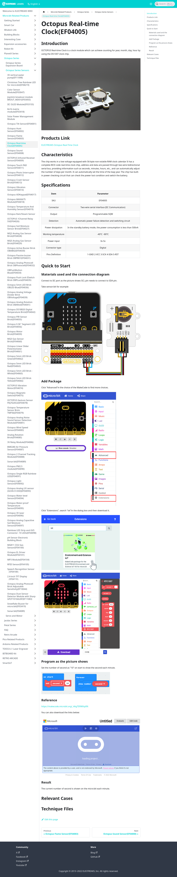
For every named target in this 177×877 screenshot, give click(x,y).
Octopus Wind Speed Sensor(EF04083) (17, 429)
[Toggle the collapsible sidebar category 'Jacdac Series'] (35, 620)
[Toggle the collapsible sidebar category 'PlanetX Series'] (35, 53)
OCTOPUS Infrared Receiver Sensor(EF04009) (21, 159)
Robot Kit (8, 48)
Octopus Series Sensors (17, 70)
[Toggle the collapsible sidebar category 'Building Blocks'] (35, 35)
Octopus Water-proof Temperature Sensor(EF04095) (17, 506)
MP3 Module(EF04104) (18, 559)
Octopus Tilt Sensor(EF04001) (21, 123)
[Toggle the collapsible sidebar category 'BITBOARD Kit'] (35, 653)
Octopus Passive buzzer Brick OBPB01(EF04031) (19, 257)
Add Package (154, 39)
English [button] (32, 3)
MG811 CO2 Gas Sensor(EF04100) (15, 546)
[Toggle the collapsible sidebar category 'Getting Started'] (35, 20)
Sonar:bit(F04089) (16, 611)
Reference (153, 47)
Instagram (22, 861)
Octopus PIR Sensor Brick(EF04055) (17, 318)
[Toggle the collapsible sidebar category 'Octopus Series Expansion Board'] (35, 64)
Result (151, 50)
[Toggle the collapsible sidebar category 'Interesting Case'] (35, 39)
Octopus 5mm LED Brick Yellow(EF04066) (19, 379)
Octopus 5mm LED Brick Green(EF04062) (19, 357)
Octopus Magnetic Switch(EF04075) (16, 394)
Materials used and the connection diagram (158, 33)
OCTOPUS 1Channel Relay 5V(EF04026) (20, 220)
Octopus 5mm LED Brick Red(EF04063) (19, 365)
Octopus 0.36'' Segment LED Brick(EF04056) (21, 325)
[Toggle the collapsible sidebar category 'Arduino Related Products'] (35, 644)
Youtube (21, 865)
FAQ (6, 630)
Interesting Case (12, 39)
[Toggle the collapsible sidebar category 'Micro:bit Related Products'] (35, 16)
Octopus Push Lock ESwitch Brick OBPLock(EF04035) (21, 279)
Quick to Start (152, 28)
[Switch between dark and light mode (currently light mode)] (151, 4)
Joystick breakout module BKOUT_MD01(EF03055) (20, 98)
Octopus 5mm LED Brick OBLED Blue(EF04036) (19, 286)
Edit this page (49, 819)
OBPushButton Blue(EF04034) (14, 271)
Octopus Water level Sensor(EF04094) (17, 497)
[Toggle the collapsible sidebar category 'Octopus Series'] (35, 58)
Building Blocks (11, 34)
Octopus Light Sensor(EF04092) (15, 482)
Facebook (22, 856)
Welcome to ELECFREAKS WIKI (17, 11)
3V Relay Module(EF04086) (20, 442)
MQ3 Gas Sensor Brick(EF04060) (15, 340)
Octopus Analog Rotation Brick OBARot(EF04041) (19, 303)
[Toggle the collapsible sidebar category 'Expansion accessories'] (35, 44)
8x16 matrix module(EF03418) (16, 110)
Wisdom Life (10, 29)
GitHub (95, 856)
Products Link (152, 17)
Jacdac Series (10, 620)
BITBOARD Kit (9, 653)
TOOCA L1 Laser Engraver (15, 648)
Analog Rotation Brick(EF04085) (15, 436)
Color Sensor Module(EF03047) (15, 91)
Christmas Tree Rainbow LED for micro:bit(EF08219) (21, 83)
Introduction (152, 13)
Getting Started (12, 20)
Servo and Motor (14, 615)
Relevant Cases (153, 54)
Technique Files (153, 58)
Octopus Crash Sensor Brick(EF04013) (18, 181)
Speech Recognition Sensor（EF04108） (20, 570)
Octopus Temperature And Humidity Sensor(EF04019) (20, 208)
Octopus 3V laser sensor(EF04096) (15, 514)
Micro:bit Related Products (16, 15)
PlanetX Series (11, 53)
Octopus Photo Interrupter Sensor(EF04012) (20, 174)
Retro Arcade (10, 634)
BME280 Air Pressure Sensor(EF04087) (17, 448)
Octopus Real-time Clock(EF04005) (16, 144)
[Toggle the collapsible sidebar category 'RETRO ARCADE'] (35, 658)
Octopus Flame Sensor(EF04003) (15, 137)
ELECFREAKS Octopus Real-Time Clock (59, 145)
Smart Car (9, 25)
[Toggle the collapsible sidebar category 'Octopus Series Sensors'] (35, 70)
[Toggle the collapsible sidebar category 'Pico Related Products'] (35, 639)
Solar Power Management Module (20, 118)
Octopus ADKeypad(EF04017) (21, 194)
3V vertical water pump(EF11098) (15, 76)
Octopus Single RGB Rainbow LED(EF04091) (21, 475)
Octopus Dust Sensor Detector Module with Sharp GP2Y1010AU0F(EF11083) (21, 596)
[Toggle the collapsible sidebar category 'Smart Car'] (35, 25)
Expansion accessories (15, 44)
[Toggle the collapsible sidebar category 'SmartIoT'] (35, 663)
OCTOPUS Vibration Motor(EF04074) (17, 387)
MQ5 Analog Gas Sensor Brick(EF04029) (19, 242)
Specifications (152, 25)
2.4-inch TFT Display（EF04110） (17, 578)
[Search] (165, 4)
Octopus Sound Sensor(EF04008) (15, 152)
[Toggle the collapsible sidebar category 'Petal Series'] (35, 625)
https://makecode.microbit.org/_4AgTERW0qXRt (64, 706)
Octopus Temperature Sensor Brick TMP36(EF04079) (18, 410)
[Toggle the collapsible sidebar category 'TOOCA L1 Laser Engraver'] (35, 649)
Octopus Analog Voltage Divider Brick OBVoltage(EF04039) (19, 295)
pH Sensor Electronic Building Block (17, 539)
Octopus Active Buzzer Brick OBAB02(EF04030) (21, 249)
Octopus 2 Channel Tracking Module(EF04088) (21, 455)
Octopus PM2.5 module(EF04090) (16, 467)
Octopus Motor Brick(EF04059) (14, 333)
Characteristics (152, 21)
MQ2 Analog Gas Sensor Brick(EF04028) (19, 234)
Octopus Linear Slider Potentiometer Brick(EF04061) (18, 349)
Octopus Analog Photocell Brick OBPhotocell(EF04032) (21, 264)
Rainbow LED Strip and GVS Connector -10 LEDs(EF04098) (21, 531)
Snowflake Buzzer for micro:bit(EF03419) (17, 605)
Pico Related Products (13, 639)
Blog (94, 852)
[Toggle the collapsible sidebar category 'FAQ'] (35, 630)
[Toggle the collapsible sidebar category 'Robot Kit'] (35, 49)
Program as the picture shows (160, 43)
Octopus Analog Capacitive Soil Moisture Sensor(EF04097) (20, 523)
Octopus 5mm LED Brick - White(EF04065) (20, 372)
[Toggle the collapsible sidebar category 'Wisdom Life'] (35, 30)
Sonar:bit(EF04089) (16, 461)
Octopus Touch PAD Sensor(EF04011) (17, 166)
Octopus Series (11, 58)
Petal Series (10, 625)
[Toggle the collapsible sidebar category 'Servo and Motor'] (35, 616)
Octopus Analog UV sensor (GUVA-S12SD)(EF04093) (20, 489)
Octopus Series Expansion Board (14, 64)
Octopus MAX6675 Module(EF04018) (16, 200)
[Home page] (43, 12)
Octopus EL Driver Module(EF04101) (16, 553)
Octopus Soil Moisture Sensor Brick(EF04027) (18, 227)
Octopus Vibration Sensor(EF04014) (16, 188)
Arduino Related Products (15, 644)
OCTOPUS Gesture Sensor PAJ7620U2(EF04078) (20, 401)
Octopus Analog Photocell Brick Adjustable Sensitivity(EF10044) (20, 586)
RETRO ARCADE (10, 658)
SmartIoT (7, 663)
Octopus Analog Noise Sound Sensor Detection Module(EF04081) (19, 420)
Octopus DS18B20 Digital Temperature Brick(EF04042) (21, 311)
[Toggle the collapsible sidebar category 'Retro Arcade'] (35, 635)
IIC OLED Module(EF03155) (20, 104)
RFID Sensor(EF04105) (18, 564)
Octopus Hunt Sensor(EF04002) (15, 130)
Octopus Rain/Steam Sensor (21, 214)
